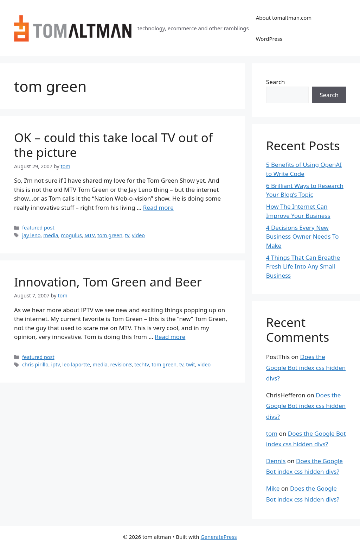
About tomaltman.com (284, 17)
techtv (141, 364)
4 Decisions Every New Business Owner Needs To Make (302, 236)
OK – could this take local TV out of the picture (113, 144)
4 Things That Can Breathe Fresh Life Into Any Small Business (303, 266)
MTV (89, 235)
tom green (109, 235)
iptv (55, 364)
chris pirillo (35, 364)
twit (190, 364)
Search (275, 82)
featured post (38, 227)
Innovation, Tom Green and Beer (108, 281)
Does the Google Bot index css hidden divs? (306, 367)
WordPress (269, 38)
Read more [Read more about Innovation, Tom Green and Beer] (170, 337)
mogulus (71, 235)
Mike (272, 488)
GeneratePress (219, 536)
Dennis (276, 461)
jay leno (31, 235)
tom (271, 433)
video (138, 235)
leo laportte (76, 364)
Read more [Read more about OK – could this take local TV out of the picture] (158, 207)
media (50, 235)
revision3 (121, 364)
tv (127, 235)
